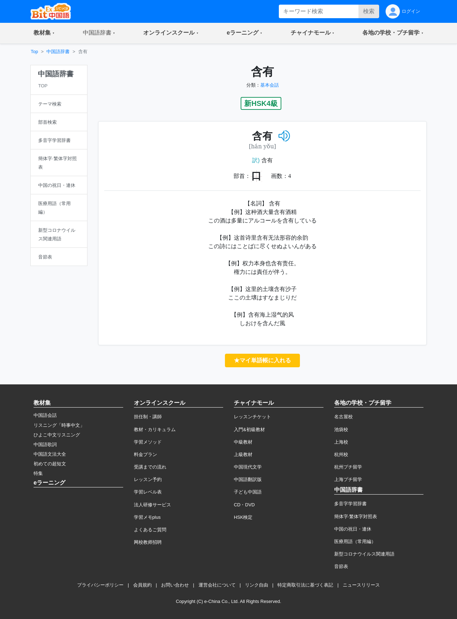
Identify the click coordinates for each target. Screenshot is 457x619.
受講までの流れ (150, 467)
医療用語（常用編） (355, 541)
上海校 (341, 442)
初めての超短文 (50, 463)
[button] (44, 33)
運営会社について (217, 585)
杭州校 (341, 454)
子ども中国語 (248, 492)
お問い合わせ (175, 585)
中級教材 (243, 442)
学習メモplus (147, 517)
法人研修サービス (152, 504)
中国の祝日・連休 (352, 529)
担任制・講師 (148, 416)
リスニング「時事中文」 (59, 425)
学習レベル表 (148, 492)
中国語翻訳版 (248, 479)
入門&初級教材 (249, 429)
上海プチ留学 (348, 479)
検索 (369, 11)
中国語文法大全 (50, 454)
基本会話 (269, 85)
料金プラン (145, 454)
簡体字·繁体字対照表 (355, 516)
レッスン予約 (148, 479)
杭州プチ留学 (348, 467)
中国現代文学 (248, 467)
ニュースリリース (361, 585)
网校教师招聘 (148, 542)
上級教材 (243, 454)
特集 (38, 473)
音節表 (341, 566)
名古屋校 (343, 416)
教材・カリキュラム (155, 429)
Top (34, 51)
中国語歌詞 (45, 444)
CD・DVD (244, 504)
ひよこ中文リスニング (57, 435)
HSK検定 (243, 517)
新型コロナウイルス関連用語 (364, 554)
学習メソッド (148, 442)
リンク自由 (256, 585)
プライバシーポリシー (100, 585)
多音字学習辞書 (350, 503)
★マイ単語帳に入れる (262, 360)
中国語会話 (45, 415)
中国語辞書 (58, 51)
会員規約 (142, 585)
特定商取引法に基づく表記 (305, 585)
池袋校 (341, 429)
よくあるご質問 (150, 529)
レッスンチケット (252, 416)
